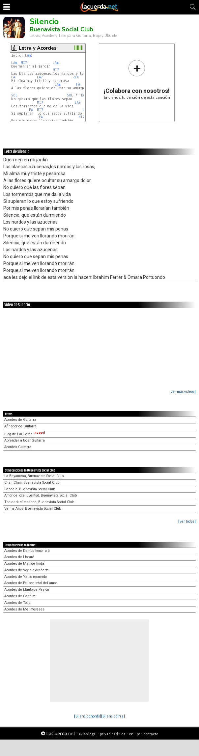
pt (138, 734)
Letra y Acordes (38, 48)
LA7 (40, 77)
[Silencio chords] (87, 716)
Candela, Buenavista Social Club (29, 489)
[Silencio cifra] (113, 716)
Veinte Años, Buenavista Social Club (32, 508)
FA (78, 84)
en (131, 734)
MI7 (24, 63)
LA (13, 77)
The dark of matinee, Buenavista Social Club (39, 502)
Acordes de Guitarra (20, 420)
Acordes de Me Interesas (24, 609)
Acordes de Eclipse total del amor (30, 583)
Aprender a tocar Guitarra (24, 440)
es (123, 734)
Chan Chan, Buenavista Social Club (31, 482)
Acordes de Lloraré (19, 557)
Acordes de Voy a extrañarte (26, 570)
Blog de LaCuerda (24, 434)
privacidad (109, 734)
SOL (14, 95)
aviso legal (88, 734)
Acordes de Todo (17, 603)
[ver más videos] (182, 391)
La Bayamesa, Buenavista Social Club (34, 476)
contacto (150, 734)
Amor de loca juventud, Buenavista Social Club (40, 495)
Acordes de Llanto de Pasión (26, 589)
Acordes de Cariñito (19, 596)
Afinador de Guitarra (20, 426)
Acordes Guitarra (17, 447)
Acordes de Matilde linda (24, 563)
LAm (28, 55)
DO (83, 95)
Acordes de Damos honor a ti (27, 551)
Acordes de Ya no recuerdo (25, 577)
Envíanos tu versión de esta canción (137, 79)
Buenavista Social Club (61, 29)
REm (75, 77)
